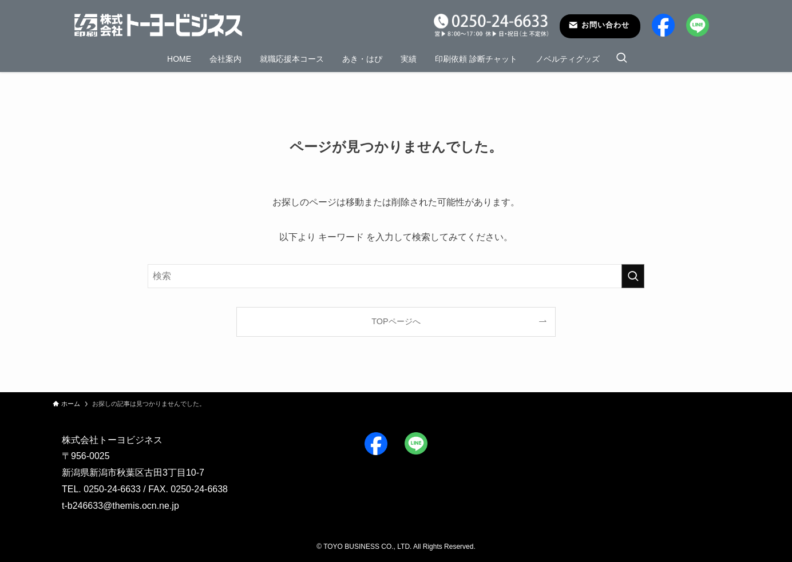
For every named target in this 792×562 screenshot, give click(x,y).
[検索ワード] (396, 276)
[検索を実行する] (632, 276)
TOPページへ (395, 321)
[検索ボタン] (621, 59)
